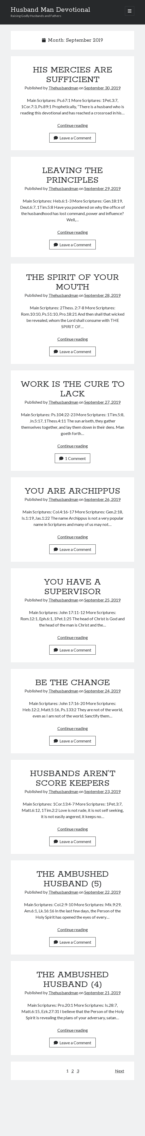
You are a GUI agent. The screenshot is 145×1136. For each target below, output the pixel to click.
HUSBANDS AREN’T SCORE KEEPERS (72, 778)
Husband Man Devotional (50, 10)
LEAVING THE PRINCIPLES (72, 175)
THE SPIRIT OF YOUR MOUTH (72, 282)
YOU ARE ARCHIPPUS (72, 491)
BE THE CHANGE (72, 682)
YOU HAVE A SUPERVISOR (72, 587)
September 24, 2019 (102, 690)
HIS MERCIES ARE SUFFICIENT (72, 75)
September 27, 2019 (102, 402)
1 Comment (72, 458)
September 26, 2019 (102, 499)
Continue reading (72, 125)
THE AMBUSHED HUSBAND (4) (73, 979)
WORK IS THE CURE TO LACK (73, 389)
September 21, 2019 (102, 992)
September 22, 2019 (102, 891)
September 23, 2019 (102, 791)
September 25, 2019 (102, 599)
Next (119, 1070)
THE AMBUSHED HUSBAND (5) (73, 879)
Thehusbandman (63, 87)
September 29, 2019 (102, 188)
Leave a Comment (72, 137)
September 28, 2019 (102, 295)
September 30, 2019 (102, 87)
